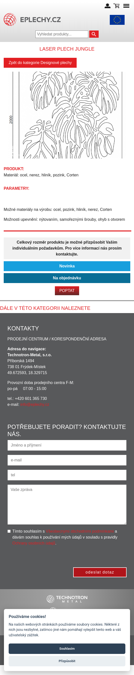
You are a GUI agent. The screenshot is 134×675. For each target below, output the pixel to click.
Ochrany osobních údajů (33, 543)
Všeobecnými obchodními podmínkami (80, 531)
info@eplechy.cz (34, 404)
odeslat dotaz (100, 572)
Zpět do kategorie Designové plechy (40, 63)
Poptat (67, 291)
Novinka (67, 266)
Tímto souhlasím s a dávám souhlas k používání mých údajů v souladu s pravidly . (64, 537)
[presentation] (89, 556)
